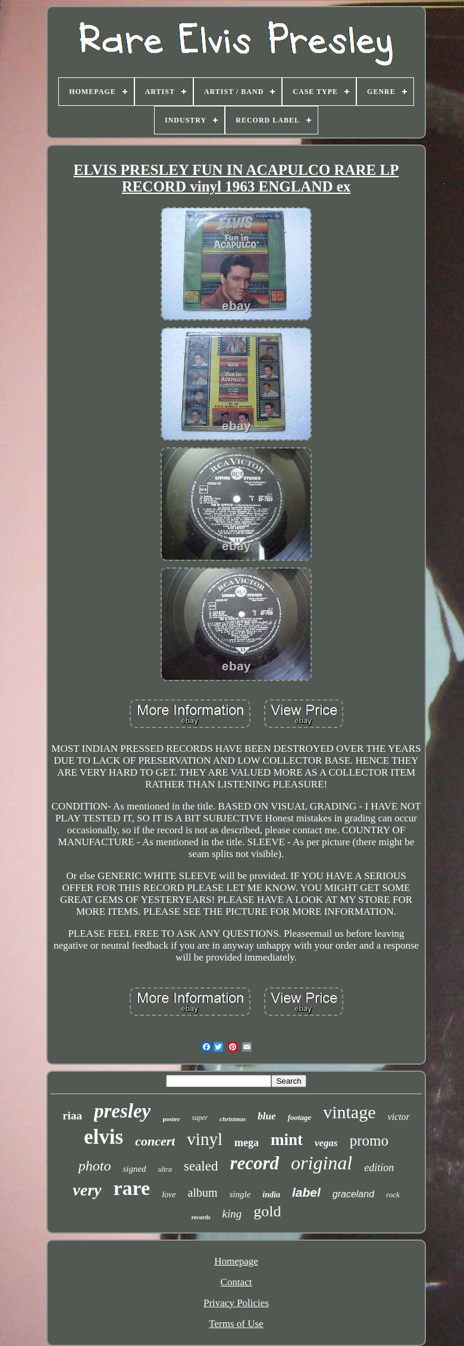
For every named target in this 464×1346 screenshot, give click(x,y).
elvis (103, 1137)
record (254, 1163)
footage (299, 1117)
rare (132, 1188)
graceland (353, 1194)
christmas (233, 1118)
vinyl (204, 1139)
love (168, 1194)
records (201, 1217)
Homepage (236, 1261)
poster (171, 1118)
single (240, 1194)
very (87, 1190)
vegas (326, 1143)
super (200, 1117)
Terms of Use (236, 1323)
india (271, 1194)
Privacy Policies (236, 1303)
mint (287, 1140)
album (203, 1192)
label (306, 1192)
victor (398, 1117)
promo (369, 1140)
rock (393, 1194)
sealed (201, 1166)
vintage (349, 1112)
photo (95, 1166)
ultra (165, 1169)
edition (379, 1168)
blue (266, 1116)
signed (134, 1169)
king (232, 1213)
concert (155, 1141)
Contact (236, 1282)
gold (267, 1211)
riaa (72, 1115)
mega (246, 1143)
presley (122, 1111)
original (321, 1163)
